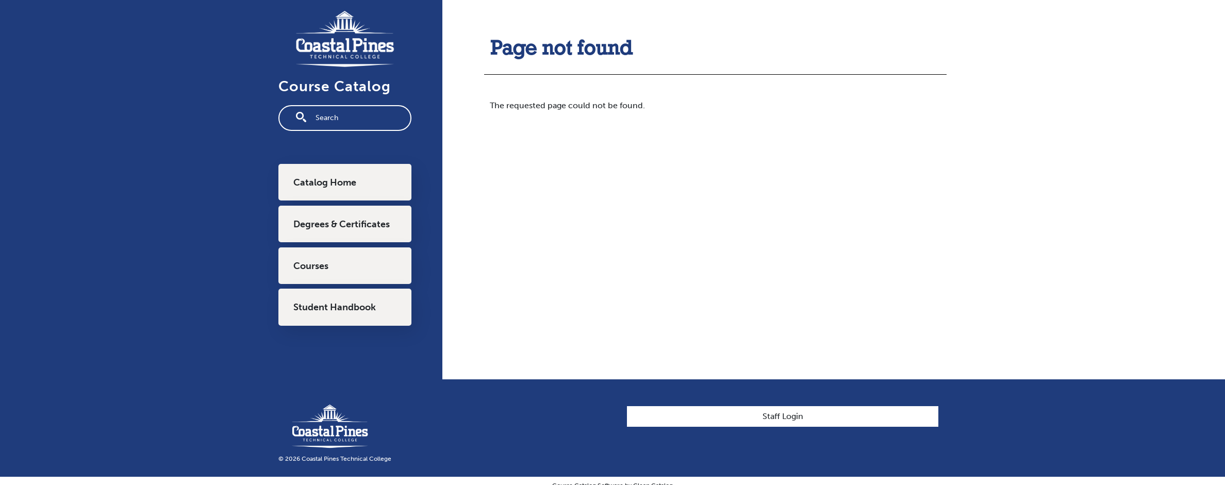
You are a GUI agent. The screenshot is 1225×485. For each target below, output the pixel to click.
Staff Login (783, 416)
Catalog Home (324, 182)
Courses (310, 266)
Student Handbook (334, 307)
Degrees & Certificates (341, 224)
